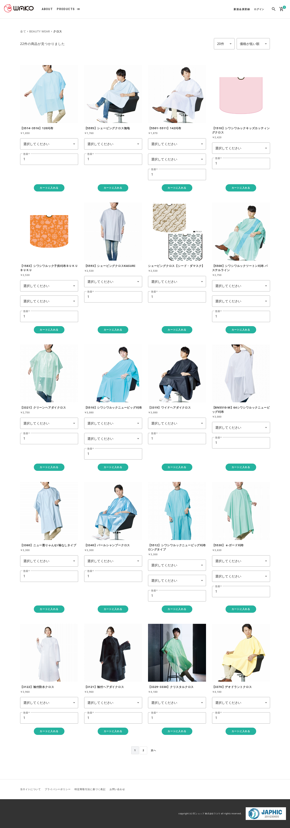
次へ (153, 750)
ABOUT (47, 9)
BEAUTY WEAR (39, 31)
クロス (57, 31)
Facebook (266, 789)
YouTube (256, 789)
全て (23, 31)
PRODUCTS (66, 9)
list (78, 9)
